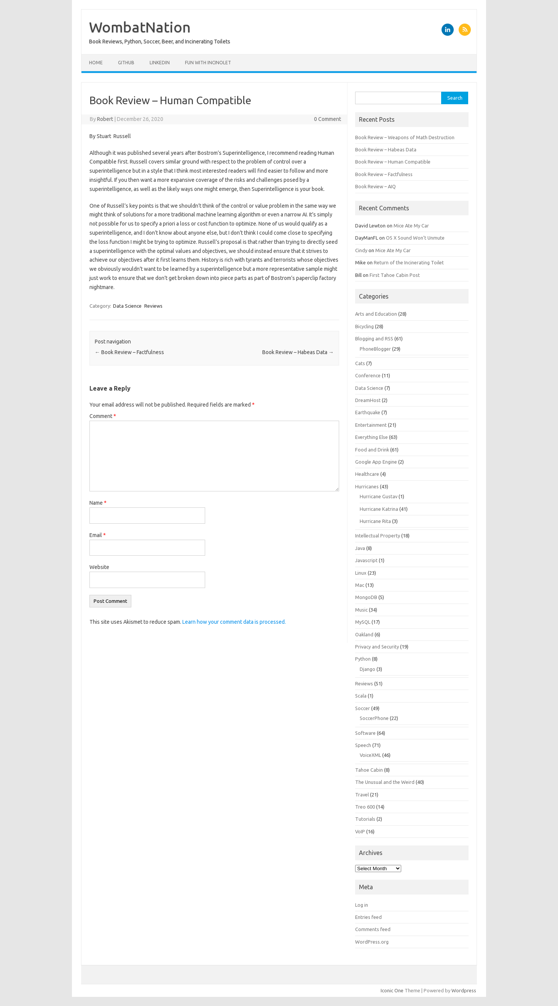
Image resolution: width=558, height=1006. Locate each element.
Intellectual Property (377, 535)
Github (126, 62)
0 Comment (327, 119)
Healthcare (367, 474)
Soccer (362, 708)
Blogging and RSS (374, 338)
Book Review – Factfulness (129, 352)
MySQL (362, 622)
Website (99, 567)
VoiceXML (370, 755)
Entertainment (371, 425)
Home (96, 62)
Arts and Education (376, 313)
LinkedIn (160, 62)
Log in (361, 904)
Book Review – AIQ (375, 186)
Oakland (364, 634)
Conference (368, 375)
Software (365, 733)
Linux (361, 572)
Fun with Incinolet (208, 62)
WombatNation (140, 27)
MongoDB (366, 597)
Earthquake (367, 412)
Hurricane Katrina (379, 509)
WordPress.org (372, 941)
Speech (363, 745)
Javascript (366, 560)
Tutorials (365, 819)
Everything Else (371, 437)
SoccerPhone (374, 718)
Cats (360, 363)
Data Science (127, 305)
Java (360, 548)
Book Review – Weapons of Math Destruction (404, 137)
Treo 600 (365, 806)
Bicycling (364, 326)
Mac (359, 585)
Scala (361, 695)
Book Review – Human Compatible (392, 161)
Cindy (361, 250)
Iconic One (392, 990)
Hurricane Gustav (378, 496)
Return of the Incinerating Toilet (409, 262)
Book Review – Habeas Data (298, 352)
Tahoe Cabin (369, 769)
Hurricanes (367, 486)
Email (97, 535)
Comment (102, 416)
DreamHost (368, 400)
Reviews (153, 305)
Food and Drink (372, 449)
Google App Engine (376, 461)
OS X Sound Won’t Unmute (415, 237)
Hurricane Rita (375, 521)
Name (98, 503)
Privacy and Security (377, 646)
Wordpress (463, 990)
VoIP (360, 831)
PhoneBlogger (375, 348)
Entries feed (368, 917)
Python (363, 658)
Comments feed (373, 929)
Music (361, 609)
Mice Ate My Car (411, 225)
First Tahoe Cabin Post (395, 275)
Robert (105, 119)
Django (367, 669)
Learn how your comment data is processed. (234, 622)
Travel (362, 794)
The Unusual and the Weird (385, 782)
